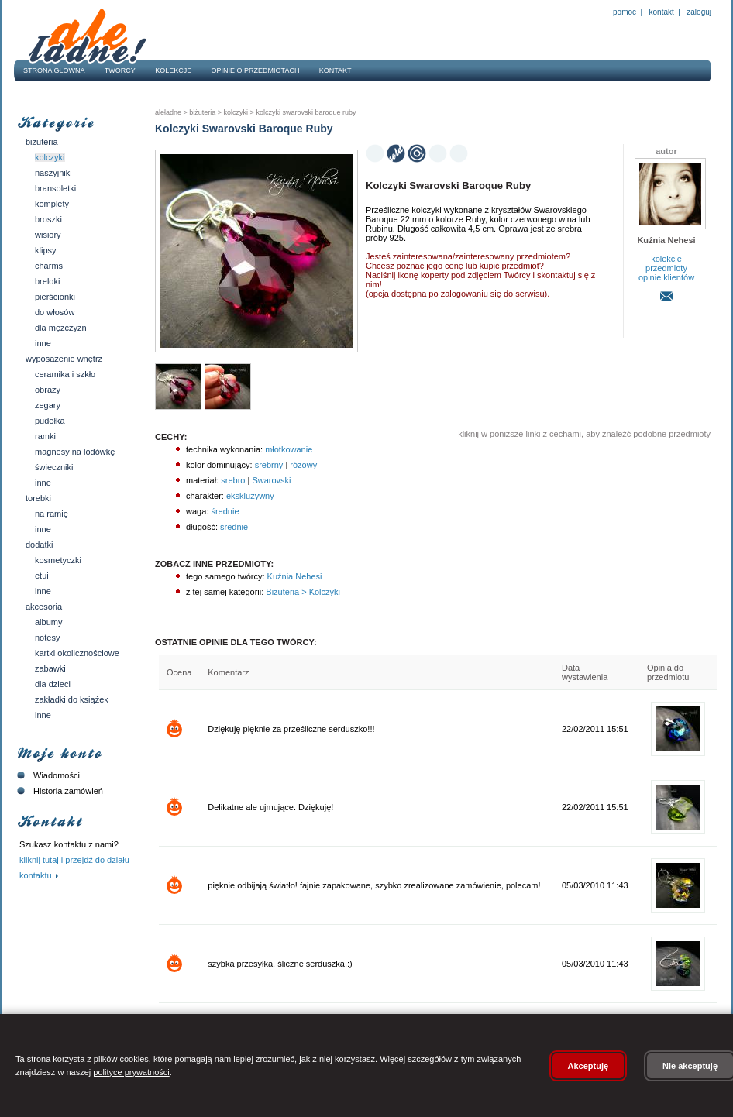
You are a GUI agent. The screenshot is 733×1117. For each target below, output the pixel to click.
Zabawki (50, 668)
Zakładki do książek (71, 699)
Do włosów (54, 312)
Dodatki (39, 544)
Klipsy (46, 250)
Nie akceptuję (690, 1066)
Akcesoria (44, 606)
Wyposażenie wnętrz (64, 358)
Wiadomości (47, 775)
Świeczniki (54, 467)
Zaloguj (698, 12)
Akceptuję (588, 1066)
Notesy (47, 637)
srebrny (269, 464)
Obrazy (47, 389)
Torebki (38, 498)
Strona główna (54, 70)
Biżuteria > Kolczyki (301, 591)
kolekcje (666, 258)
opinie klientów (666, 277)
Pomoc (624, 12)
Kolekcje (173, 70)
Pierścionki (55, 296)
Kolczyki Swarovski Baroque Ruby (305, 112)
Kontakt (661, 12)
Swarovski (271, 480)
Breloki (47, 281)
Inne (43, 343)
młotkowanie (288, 449)
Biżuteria (42, 141)
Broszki (48, 219)
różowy (303, 464)
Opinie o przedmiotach (256, 70)
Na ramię (51, 513)
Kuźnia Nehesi (293, 576)
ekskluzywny (250, 495)
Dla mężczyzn (61, 327)
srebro (233, 480)
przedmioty (666, 268)
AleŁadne (168, 112)
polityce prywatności (131, 1072)
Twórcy (120, 70)
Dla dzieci (53, 684)
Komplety (52, 203)
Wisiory (48, 234)
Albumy (48, 622)
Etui (42, 575)
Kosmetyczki (58, 560)
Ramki (45, 436)
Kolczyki (50, 157)
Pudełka (50, 420)
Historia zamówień (58, 791)
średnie (225, 511)
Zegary (47, 405)
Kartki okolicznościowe (77, 653)
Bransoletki (55, 188)
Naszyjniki (53, 172)
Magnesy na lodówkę (75, 451)
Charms (49, 265)
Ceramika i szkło (65, 374)
